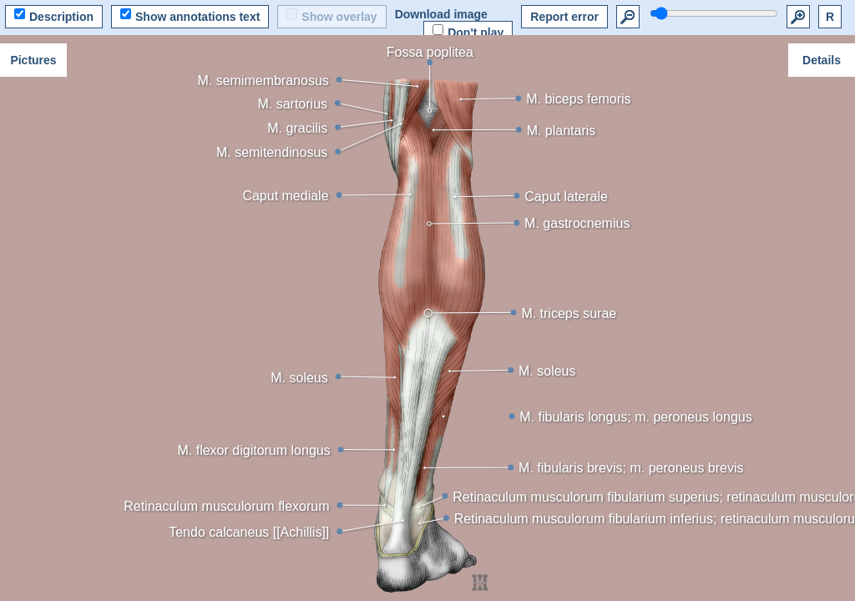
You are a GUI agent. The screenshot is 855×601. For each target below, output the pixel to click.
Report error (564, 16)
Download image (441, 14)
